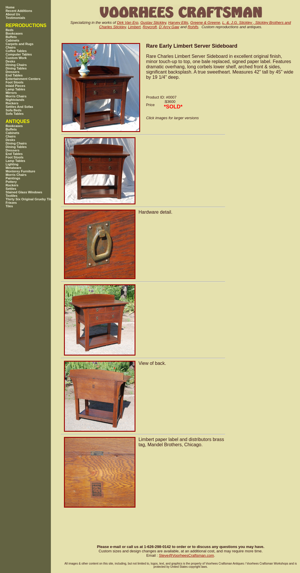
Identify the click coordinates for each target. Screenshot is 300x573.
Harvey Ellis (178, 22)
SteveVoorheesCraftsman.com (186, 555)
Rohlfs (193, 27)
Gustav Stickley (153, 22)
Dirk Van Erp (127, 22)
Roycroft (150, 27)
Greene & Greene (205, 22)
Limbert (134, 27)
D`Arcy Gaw (169, 27)
